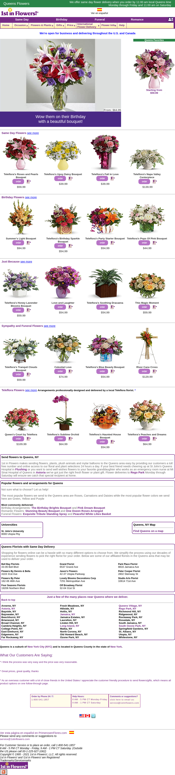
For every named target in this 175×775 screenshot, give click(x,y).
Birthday (61, 19)
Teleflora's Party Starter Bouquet (105, 238)
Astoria (41, 472)
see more (33, 133)
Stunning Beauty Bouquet (42, 510)
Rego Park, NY (127, 608)
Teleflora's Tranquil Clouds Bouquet (21, 369)
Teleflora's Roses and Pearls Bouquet (21, 176)
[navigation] (87, 25)
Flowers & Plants (41, 25)
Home (5, 25)
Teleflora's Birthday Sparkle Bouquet (63, 240)
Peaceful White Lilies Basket (92, 514)
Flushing (21, 469)
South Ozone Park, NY (132, 625)
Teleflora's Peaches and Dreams (147, 434)
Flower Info (108, 25)
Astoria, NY (8, 608)
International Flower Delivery (86, 25)
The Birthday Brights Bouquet (51, 507)
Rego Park (138, 472)
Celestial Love (63, 367)
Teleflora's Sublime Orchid (63, 434)
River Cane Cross (147, 367)
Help (122, 25)
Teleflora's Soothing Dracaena (105, 302)
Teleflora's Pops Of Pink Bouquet (147, 238)
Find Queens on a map (148, 531)
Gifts (59, 25)
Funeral (100, 19)
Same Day (22, 19)
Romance (137, 19)
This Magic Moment (147, 302)
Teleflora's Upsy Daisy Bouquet (63, 174)
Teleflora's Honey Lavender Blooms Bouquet (21, 304)
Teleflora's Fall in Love (105, 174)
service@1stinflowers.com (124, 703)
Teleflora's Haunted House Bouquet (105, 436)
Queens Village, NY (130, 605)
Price (70, 25)
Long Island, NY (69, 625)
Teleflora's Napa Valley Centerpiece (147, 176)
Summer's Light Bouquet (21, 238)
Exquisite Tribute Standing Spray (45, 514)
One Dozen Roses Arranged (84, 510)
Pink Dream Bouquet (91, 507)
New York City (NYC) (40, 646)
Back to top (8, 599)
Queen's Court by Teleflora (21, 434)
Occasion (20, 25)
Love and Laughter (63, 302)
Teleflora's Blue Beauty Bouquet (105, 367)
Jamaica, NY (67, 614)
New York (116, 646)
